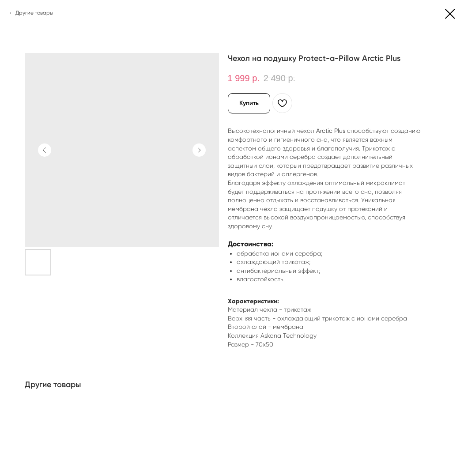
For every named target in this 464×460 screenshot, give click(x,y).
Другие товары (34, 13)
